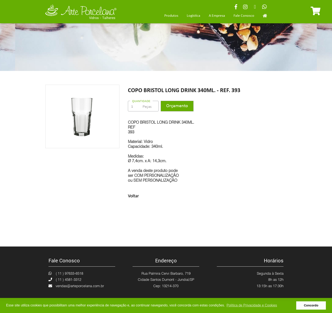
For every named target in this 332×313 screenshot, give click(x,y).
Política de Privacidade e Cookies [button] (252, 305)
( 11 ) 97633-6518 (69, 273)
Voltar (133, 196)
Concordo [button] (311, 305)
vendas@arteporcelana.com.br (80, 286)
